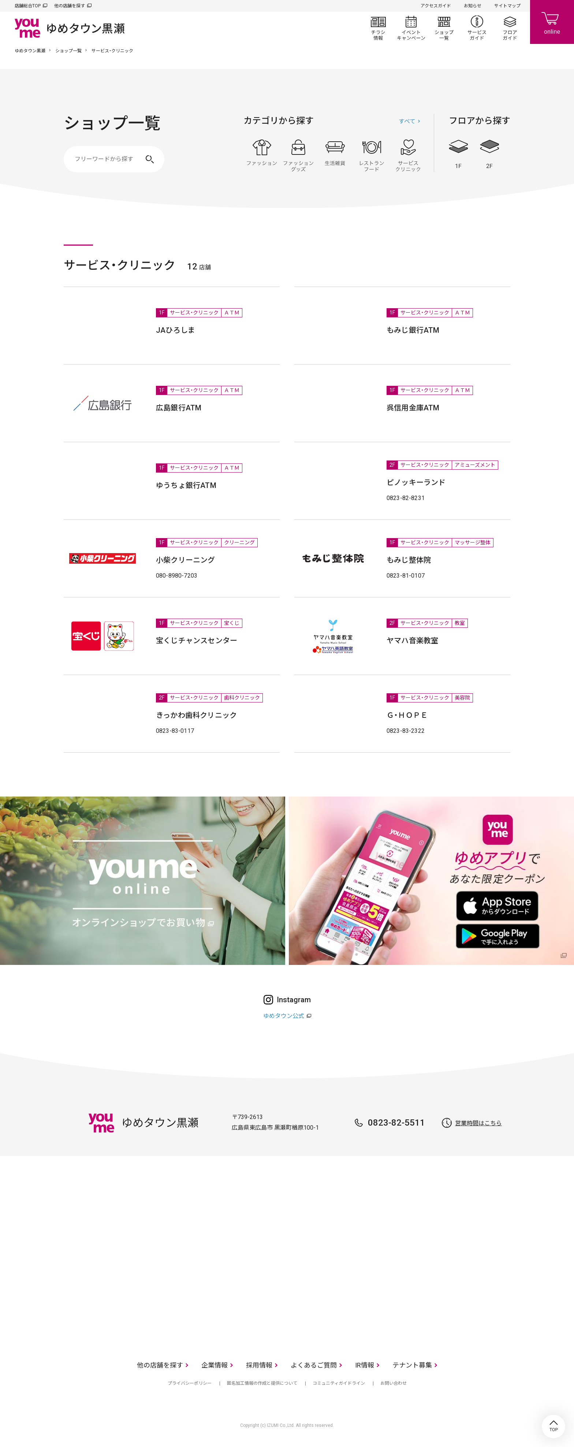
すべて (407, 121)
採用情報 (259, 1365)
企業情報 (214, 1365)
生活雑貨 (335, 155)
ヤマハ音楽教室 (412, 640)
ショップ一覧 (444, 28)
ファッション (261, 155)
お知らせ (472, 5)
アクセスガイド (436, 5)
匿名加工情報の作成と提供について (262, 1383)
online (552, 22)
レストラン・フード (371, 155)
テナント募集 (412, 1365)
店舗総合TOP (28, 5)
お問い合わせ (393, 1383)
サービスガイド (477, 28)
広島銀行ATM (178, 407)
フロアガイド (509, 28)
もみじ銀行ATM (413, 330)
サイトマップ (507, 5)
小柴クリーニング (185, 560)
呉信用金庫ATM (413, 407)
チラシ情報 (378, 28)
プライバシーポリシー (190, 1383)
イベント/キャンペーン (411, 28)
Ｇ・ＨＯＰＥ (407, 715)
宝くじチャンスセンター (196, 640)
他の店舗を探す (69, 5)
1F (458, 154)
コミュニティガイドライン (339, 1383)
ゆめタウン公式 (283, 1015)
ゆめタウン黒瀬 (30, 50)
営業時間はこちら (478, 1123)
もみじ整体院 (409, 560)
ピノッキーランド (416, 482)
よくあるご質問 (314, 1365)
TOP (553, 1426)
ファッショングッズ (298, 155)
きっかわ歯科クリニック (196, 715)
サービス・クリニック (408, 155)
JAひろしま (175, 330)
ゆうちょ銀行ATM (186, 485)
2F (489, 154)
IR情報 (364, 1365)
